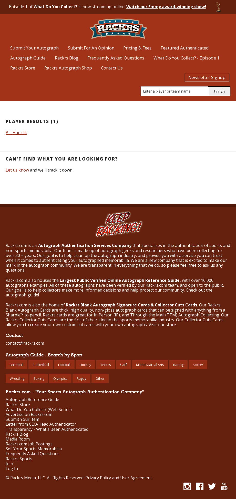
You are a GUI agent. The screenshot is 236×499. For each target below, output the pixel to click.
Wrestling (17, 378)
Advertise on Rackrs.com (29, 414)
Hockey (85, 364)
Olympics (60, 378)
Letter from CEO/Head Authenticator (41, 424)
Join (9, 463)
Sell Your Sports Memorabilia (34, 448)
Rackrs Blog (66, 58)
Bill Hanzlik (16, 132)
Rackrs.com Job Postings (29, 444)
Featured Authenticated (185, 48)
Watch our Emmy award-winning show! (166, 6)
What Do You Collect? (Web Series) (39, 409)
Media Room (18, 439)
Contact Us (112, 68)
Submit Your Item (22, 419)
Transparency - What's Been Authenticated (47, 429)
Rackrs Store (22, 68)
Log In (12, 468)
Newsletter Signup (206, 77)
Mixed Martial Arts (150, 364)
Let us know (17, 170)
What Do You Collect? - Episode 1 (186, 58)
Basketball (41, 364)
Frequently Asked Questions (115, 58)
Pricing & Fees (137, 48)
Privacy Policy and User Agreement (118, 478)
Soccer (198, 364)
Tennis (105, 364)
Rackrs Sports (19, 458)
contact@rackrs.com (25, 343)
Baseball (16, 364)
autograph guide (22, 295)
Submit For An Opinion (91, 48)
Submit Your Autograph (34, 48)
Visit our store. (163, 324)
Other (100, 378)
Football (64, 364)
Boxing (39, 378)
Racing (178, 364)
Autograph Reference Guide (32, 399)
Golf (123, 364)
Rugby (81, 378)
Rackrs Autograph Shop (68, 68)
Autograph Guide (28, 58)
